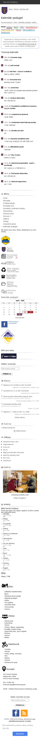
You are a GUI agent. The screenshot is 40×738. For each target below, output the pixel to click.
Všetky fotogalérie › (20, 498)
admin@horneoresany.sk (27, 44)
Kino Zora (6, 458)
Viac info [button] (5, 728)
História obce (8, 213)
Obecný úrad (8, 621)
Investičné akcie (9, 224)
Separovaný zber (7, 29)
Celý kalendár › (20, 318)
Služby (5, 221)
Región (5, 568)
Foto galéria (8, 602)
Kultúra (9, 27)
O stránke (28, 721)
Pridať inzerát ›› (20, 431)
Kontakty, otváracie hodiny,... (14, 208)
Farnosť (7, 635)
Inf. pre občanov (9, 543)
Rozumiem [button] (20, 734)
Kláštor (6, 637)
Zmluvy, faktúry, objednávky (14, 627)
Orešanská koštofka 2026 (12, 404)
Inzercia (7, 423)
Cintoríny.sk (7, 460)
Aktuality (6, 200)
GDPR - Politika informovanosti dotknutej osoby (20, 689)
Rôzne (18, 29)
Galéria (6, 219)
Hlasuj (3, 573)
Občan (16, 9)
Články (5, 519)
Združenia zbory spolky (12, 596)
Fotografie (7, 524)
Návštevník (24, 9)
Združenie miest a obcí (10, 442)
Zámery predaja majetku (23, 401)
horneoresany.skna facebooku (13, 322)
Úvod (5, 198)
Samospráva (7, 538)
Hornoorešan (9, 607)
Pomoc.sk (6, 447)
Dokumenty (8, 211)
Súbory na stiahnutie (10, 534)
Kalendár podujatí (10, 226)
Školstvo (7, 633)
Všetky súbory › (20, 417)
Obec (11, 9)
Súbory (7, 380)
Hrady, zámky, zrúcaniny (12, 654)
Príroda (7, 651)
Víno (6, 656)
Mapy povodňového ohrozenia (13, 452)
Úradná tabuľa (9, 203)
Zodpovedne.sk (8, 444)
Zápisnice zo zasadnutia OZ (21, 387)
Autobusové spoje (10, 662)
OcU (33, 719)
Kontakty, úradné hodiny (12, 629)
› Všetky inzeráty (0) (8, 428)
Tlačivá (6, 625)
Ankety (5, 529)
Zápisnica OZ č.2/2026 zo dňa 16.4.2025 (17, 385)
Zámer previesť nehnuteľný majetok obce (17, 396)
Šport (16, 27)
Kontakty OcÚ (8, 206)
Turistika (7, 649)
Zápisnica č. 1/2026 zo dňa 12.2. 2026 (16, 412)
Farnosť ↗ (7, 216)
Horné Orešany (10, 2)
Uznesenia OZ (25, 393)
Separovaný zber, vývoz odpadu (15, 631)
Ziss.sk (5, 450)
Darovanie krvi (31, 27)
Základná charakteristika (13, 592)
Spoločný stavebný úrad (11, 455)
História (6, 563)
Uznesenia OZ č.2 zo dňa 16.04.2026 (15, 391)
